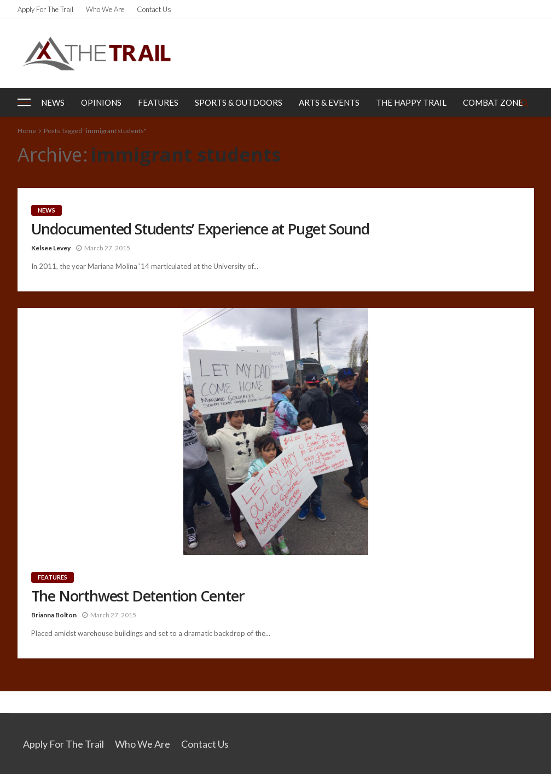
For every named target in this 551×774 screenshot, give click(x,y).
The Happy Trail (411, 102)
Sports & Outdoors (238, 102)
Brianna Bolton (54, 615)
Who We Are (105, 9)
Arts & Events (329, 102)
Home (27, 131)
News (53, 102)
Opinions (101, 102)
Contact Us (154, 9)
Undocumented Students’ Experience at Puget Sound (200, 229)
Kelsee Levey (51, 248)
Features (158, 102)
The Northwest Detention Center (138, 596)
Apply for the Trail (45, 9)
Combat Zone (493, 102)
